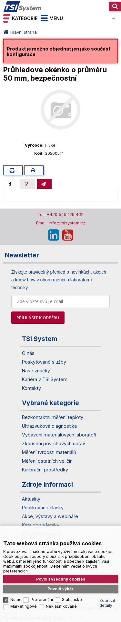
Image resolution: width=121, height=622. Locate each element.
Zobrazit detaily (107, 599)
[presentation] (11, 184)
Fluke (50, 145)
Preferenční (42, 595)
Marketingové (23, 602)
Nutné (16, 595)
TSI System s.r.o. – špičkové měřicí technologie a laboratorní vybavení (22, 6)
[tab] (10, 184)
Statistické (72, 595)
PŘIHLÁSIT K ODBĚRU (37, 318)
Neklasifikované (61, 602)
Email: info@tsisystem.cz (60, 222)
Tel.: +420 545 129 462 (60, 214)
